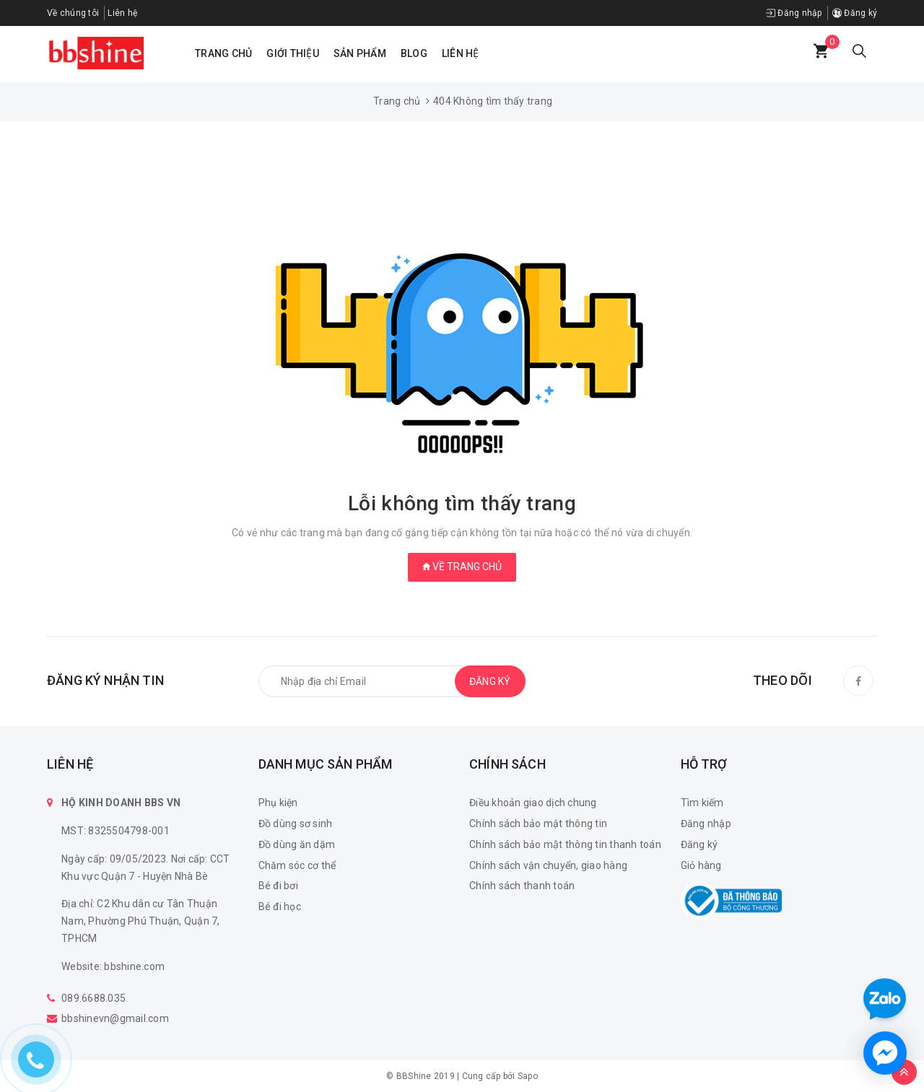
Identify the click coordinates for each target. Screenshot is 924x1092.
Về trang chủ (462, 566)
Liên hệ (460, 53)
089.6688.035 (93, 998)
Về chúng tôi (73, 13)
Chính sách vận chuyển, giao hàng (548, 865)
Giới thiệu (292, 53)
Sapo (528, 1076)
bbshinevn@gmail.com (115, 1018)
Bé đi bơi (278, 885)
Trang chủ (223, 53)
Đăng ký (854, 13)
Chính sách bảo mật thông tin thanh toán (565, 844)
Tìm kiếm (702, 802)
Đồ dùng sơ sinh (295, 823)
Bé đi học (279, 906)
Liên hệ (122, 13)
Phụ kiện (278, 802)
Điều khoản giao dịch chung (533, 802)
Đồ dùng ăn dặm (297, 844)
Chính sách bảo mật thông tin (538, 823)
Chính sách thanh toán (522, 885)
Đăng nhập (794, 13)
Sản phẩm (360, 53)
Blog (414, 53)
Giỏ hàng (701, 865)
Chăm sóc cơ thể (297, 865)
